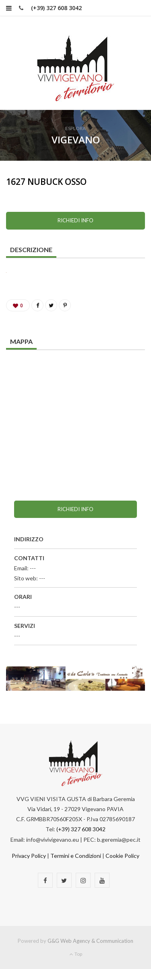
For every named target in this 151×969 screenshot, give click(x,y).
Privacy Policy (29, 855)
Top (75, 954)
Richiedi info (75, 220)
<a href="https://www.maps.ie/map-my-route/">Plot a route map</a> (75, 418)
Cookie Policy (122, 855)
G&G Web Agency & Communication (90, 941)
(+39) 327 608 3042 (56, 8)
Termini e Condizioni (75, 855)
